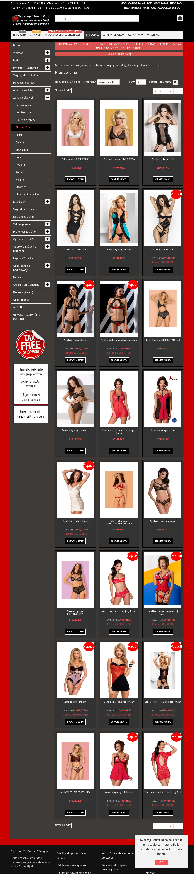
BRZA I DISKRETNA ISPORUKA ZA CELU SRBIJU (151, 7)
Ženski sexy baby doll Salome (119, 792)
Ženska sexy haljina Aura (75, 249)
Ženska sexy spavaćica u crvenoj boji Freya (119, 431)
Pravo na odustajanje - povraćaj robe (115, 867)
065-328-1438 (76, 3)
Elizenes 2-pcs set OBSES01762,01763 (75, 612)
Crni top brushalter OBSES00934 (119, 159)
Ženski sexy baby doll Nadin (119, 249)
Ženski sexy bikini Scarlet (75, 340)
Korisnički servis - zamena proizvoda (117, 855)
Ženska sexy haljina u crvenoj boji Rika (163, 792)
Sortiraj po (90, 81)
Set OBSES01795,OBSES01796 (75, 792)
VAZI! (161, 862)
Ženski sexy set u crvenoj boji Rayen (119, 611)
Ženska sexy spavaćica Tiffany (119, 702)
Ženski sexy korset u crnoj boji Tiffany (163, 702)
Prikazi (131, 81)
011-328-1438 (36, 3)
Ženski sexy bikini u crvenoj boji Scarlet (119, 340)
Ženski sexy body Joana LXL (75, 430)
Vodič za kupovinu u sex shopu (71, 855)
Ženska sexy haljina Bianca (75, 521)
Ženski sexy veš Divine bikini (163, 521)
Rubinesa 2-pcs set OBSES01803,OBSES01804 (119, 522)
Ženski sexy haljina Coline (163, 430)
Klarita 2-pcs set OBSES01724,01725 (162, 340)
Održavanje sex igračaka (72, 865)
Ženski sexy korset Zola (163, 159)
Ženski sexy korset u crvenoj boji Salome (163, 612)
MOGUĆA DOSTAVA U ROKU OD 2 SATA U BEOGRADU (152, 3)
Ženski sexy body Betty (75, 702)
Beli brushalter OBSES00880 (75, 159)
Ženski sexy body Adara (162, 249)
